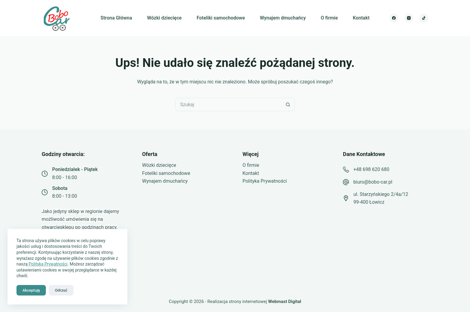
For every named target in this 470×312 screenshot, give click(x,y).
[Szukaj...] (228, 104)
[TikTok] (423, 18)
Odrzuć (61, 290)
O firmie (329, 18)
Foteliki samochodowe (221, 18)
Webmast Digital (284, 301)
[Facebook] (393, 18)
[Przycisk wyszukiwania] (288, 104)
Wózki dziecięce (164, 18)
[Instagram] (408, 18)
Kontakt (361, 18)
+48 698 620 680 (371, 169)
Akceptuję (31, 290)
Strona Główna (116, 18)
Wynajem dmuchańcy (283, 18)
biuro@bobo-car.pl (372, 182)
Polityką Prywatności (48, 264)
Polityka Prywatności (264, 181)
